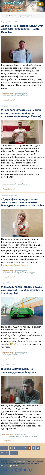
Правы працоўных (20, 94)
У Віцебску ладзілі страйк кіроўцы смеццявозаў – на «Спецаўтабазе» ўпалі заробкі (22, 290)
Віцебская (14, 2)
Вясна (16, 10)
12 (7, 453)
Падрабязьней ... (10, 100)
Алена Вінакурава (28, 273)
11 (2, 453)
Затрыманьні (33, 183)
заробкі (15, 355)
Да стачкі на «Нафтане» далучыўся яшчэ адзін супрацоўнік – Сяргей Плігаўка (22, 29)
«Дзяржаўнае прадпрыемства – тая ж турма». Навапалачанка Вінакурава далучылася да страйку (22, 202)
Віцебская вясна (19, 461)
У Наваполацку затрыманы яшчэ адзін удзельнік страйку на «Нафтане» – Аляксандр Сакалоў (21, 113)
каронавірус (33, 436)
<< (2, 448)
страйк (25, 96)
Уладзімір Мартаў (13, 436)
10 (38, 448)
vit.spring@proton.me (9, 465)
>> (16, 453)
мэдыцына (24, 436)
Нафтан (19, 96)
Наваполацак (11, 96)
